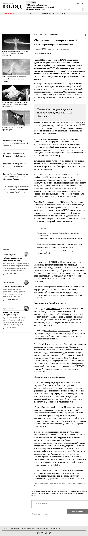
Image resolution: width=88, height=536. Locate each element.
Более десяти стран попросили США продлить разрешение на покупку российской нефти (16, 189)
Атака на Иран (8, 13)
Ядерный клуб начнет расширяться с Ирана (11, 313)
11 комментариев (11, 273)
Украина (20, 13)
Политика (54, 34)
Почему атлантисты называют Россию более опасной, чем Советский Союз (58, 234)
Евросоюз (61, 13)
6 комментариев (11, 328)
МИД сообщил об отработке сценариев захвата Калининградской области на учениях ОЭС (40, 7)
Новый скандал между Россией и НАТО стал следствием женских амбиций (58, 252)
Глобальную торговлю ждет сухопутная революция (13, 259)
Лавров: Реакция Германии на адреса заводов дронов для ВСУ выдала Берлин (15, 176)
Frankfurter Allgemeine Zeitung (57, 330)
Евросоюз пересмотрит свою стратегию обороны (55, 247)
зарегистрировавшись (79, 491)
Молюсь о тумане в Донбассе (13, 286)
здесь (33, 495)
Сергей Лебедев (8, 309)
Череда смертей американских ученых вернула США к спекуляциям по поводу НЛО (15, 53)
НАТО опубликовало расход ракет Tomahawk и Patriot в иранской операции (14, 79)
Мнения (6, 249)
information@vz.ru (53, 528)
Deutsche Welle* (53, 308)
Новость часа (32, 2)
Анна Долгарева (8, 283)
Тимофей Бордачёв (9, 254)
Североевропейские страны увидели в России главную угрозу (60, 244)
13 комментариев (11, 299)
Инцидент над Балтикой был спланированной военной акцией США (59, 240)
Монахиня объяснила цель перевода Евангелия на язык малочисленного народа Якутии (15, 104)
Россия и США (31, 13)
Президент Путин (47, 13)
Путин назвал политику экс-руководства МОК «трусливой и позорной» (15, 143)
